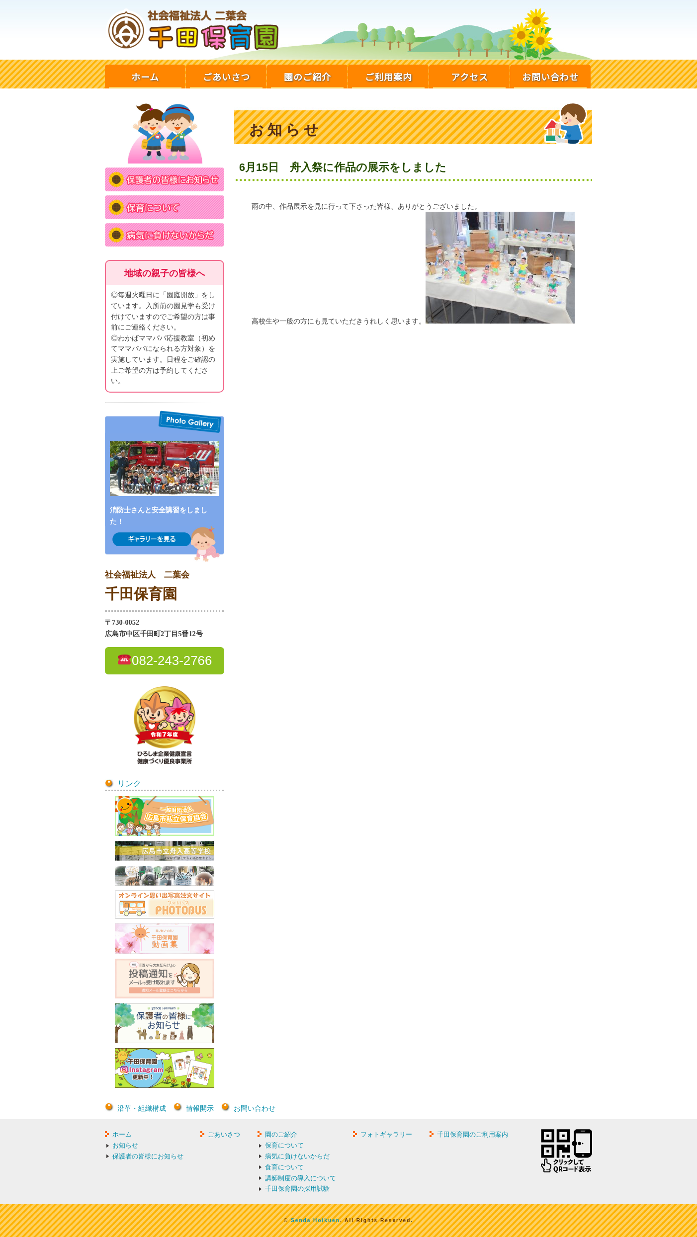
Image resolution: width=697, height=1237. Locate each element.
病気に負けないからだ (297, 1156)
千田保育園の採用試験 (297, 1188)
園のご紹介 (307, 76)
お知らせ (125, 1145)
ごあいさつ (226, 76)
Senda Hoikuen (315, 1220)
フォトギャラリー (386, 1134)
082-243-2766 (172, 660)
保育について (284, 1145)
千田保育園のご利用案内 (472, 1134)
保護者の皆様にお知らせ (147, 1156)
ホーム (145, 76)
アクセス (469, 76)
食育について (284, 1167)
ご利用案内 (388, 76)
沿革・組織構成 (141, 1108)
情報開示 (200, 1108)
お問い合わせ (550, 76)
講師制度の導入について (300, 1178)
